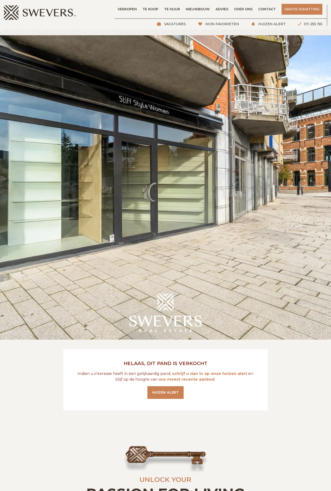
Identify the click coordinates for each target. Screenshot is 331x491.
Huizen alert (271, 24)
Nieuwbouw (198, 9)
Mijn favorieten (222, 24)
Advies (222, 9)
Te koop (150, 9)
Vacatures (174, 24)
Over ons (243, 9)
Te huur (172, 9)
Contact (267, 9)
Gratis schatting (301, 9)
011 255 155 (312, 24)
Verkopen (127, 9)
